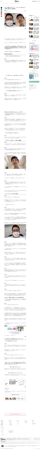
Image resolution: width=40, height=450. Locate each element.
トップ (1, 3)
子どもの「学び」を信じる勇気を (15, 414)
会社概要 (38, 448)
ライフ (2, 430)
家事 (2, 431)
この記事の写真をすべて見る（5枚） (15, 394)
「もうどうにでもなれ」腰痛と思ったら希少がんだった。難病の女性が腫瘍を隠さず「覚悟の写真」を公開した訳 (36, 25)
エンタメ (18, 420)
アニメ (17, 423)
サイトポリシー (35, 448)
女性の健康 (26, 421)
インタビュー (18, 421)
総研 (2, 420)
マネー (2, 432)
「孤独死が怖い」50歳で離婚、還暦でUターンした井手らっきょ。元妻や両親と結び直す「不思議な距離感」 (36, 32)
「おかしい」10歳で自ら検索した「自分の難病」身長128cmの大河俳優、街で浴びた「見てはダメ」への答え (36, 20)
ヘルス (25, 420)
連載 (2, 423)
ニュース (3, 428)
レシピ (2, 427)
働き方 (10, 421)
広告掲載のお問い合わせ (34, 1)
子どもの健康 (26, 422)
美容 (2, 433)
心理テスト (30, 89)
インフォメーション (11, 430)
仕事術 (10, 422)
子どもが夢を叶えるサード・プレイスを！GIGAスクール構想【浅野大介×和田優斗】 (12, 3)
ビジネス (10, 420)
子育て (3, 3)
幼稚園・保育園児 (34, 423)
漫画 (2, 424)
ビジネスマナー (10, 423)
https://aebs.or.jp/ (14, 446)
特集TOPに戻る (7, 388)
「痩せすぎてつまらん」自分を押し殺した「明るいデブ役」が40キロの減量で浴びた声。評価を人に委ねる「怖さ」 (36, 37)
